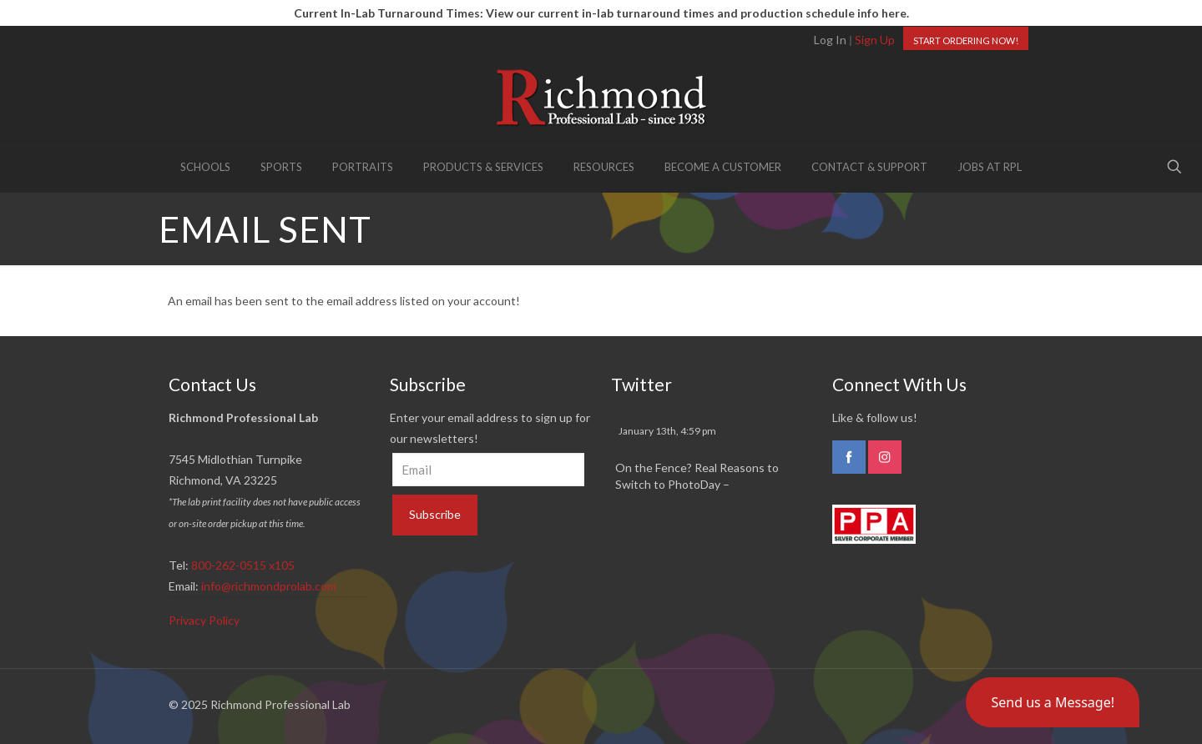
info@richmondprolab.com (268, 586)
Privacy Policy (204, 620)
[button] (1052, 702)
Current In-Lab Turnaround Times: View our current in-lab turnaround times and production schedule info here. (601, 13)
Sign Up (875, 40)
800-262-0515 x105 (243, 565)
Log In (830, 40)
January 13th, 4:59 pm (667, 431)
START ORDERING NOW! (965, 40)
